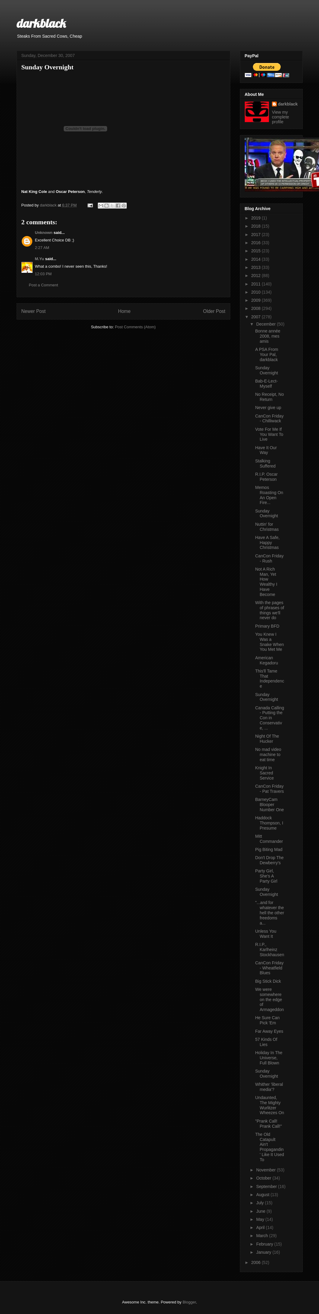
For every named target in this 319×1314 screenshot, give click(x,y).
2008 (256, 308)
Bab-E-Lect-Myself (266, 384)
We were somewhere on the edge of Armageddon (269, 999)
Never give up (268, 407)
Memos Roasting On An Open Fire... (269, 495)
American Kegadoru (266, 660)
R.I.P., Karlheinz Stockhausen (269, 949)
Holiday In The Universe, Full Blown (268, 1057)
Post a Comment (43, 285)
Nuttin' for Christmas (267, 527)
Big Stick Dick (268, 981)
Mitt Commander (269, 839)
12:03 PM (43, 274)
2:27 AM (42, 247)
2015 (256, 250)
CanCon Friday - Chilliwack (269, 419)
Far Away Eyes (269, 1031)
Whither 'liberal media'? (269, 1087)
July (260, 1202)
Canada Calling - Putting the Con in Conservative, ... (269, 717)
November (266, 1169)
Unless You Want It (265, 934)
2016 (256, 242)
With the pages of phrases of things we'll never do (269, 610)
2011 (256, 284)
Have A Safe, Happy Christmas (267, 542)
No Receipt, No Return (269, 397)
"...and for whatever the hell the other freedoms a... (269, 912)
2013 (256, 267)
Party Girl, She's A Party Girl (266, 876)
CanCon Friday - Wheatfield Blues (269, 967)
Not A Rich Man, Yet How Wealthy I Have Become (266, 582)
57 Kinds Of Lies (266, 1042)
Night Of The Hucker (267, 739)
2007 (256, 316)
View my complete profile (280, 117)
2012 (256, 275)
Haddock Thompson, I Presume (269, 822)
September (267, 1186)
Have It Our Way (266, 450)
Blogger (189, 1302)
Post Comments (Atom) (135, 327)
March (262, 1235)
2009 (256, 300)
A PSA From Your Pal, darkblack (266, 354)
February (265, 1244)
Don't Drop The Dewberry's (269, 860)
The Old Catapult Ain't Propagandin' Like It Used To (269, 1147)
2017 (256, 234)
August (263, 1194)
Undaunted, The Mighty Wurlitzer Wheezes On (269, 1105)
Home (124, 311)
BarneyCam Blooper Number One (269, 804)
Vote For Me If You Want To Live (269, 434)
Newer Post (33, 311)
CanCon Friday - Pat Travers (269, 789)
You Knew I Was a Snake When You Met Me (269, 642)
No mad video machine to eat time (268, 754)
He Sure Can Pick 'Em (267, 1020)
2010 (256, 292)
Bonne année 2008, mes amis (267, 336)
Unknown (44, 232)
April (261, 1227)
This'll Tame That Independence (269, 679)
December (266, 324)
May (260, 1219)
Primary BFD (267, 626)
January (264, 1252)
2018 (256, 226)
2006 (256, 1262)
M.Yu (39, 259)
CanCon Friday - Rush (269, 558)
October (264, 1178)
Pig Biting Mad (268, 849)
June (261, 1211)
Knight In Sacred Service (264, 772)
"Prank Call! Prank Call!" (268, 1124)
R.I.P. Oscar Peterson (266, 477)
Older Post (214, 311)
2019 (256, 218)
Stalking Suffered (265, 463)
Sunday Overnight (266, 370)
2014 (256, 259)
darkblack (41, 23)
